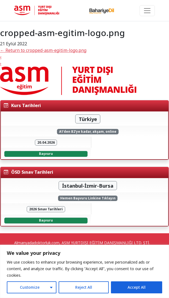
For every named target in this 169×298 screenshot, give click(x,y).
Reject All (83, 287)
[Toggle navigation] (147, 10)
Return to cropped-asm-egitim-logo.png (43, 50)
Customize (30, 287)
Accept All (137, 287)
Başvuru (46, 153)
